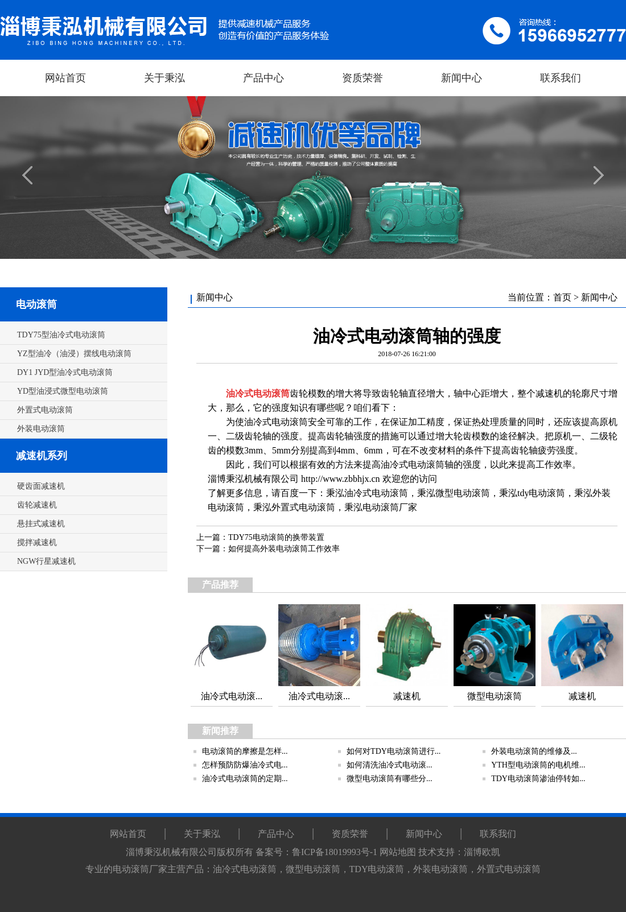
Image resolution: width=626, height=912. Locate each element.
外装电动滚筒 (440, 869)
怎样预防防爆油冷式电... (245, 765)
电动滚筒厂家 (390, 507)
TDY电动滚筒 (377, 869)
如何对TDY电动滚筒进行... (393, 751)
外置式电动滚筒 (303, 507)
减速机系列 (41, 455)
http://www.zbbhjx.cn (340, 479)
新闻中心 (599, 297)
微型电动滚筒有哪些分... (390, 778)
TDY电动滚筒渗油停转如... (538, 778)
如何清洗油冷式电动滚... (390, 765)
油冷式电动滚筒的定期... (245, 778)
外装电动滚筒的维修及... (534, 751)
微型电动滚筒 (462, 493)
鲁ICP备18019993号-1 (334, 852)
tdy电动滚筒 (541, 493)
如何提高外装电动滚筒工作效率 (284, 548)
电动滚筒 (36, 304)
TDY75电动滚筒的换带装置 (276, 537)
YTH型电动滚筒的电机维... (538, 765)
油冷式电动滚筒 (376, 493)
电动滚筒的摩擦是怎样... (245, 751)
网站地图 (398, 852)
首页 (562, 297)
